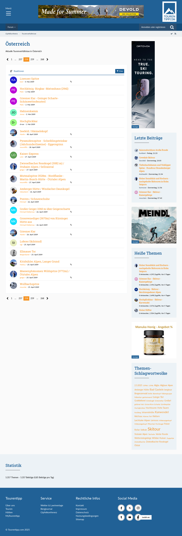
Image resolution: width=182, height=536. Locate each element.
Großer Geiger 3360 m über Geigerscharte (45, 209)
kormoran (142, 188)
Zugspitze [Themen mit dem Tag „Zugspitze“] (170, 438)
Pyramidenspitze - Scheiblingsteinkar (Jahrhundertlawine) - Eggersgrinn (43, 142)
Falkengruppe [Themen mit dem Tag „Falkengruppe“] (167, 393)
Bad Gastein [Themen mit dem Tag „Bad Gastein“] (157, 389)
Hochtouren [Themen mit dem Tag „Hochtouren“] (151, 408)
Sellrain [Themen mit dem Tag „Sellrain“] (144, 430)
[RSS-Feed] (175, 33)
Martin (22, 134)
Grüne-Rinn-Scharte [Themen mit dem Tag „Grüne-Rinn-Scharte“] (152, 404)
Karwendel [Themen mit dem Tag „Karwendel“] (162, 412)
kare (21, 82)
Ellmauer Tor (28, 251)
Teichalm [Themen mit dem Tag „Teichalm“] (151, 434)
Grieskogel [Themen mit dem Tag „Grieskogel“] (150, 401)
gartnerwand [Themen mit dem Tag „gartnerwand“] (147, 397)
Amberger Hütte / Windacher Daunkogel (45, 189)
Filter (119, 71)
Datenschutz (82, 512)
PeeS (22, 92)
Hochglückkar (29, 121)
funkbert (142, 153)
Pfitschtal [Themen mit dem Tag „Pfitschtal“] (151, 424)
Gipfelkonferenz (49, 512)
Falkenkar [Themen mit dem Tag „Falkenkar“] (138, 397)
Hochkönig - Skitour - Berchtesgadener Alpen (150, 291)
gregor (22, 170)
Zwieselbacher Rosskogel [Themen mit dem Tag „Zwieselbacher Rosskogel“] (157, 441)
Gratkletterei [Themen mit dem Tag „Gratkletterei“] (139, 400)
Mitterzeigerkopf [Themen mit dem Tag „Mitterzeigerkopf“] (140, 424)
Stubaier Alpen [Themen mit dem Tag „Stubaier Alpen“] (141, 434)
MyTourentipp (13, 515)
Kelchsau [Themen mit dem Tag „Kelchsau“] (138, 416)
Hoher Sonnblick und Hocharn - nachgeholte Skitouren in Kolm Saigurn (154, 181)
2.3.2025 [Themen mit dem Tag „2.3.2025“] (138, 385)
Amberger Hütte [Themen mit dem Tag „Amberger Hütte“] (141, 389)
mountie (23, 287)
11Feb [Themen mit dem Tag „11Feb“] (151, 385)
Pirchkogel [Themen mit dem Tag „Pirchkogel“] (159, 424)
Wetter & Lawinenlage (52, 505)
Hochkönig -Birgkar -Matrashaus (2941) (44, 88)
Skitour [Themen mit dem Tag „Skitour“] (154, 428)
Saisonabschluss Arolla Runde (153, 150)
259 (32, 59)
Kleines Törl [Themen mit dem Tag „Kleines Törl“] (147, 416)
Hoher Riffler (145, 310)
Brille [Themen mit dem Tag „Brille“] (150, 393)
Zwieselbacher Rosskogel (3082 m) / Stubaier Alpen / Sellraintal (42, 165)
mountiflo (23, 147)
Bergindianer (25, 254)
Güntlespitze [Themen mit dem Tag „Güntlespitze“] (165, 404)
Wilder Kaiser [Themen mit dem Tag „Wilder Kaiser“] (159, 437)
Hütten (9, 512)
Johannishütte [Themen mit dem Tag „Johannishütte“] (148, 412)
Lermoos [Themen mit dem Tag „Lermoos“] (154, 420)
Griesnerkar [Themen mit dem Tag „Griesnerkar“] (159, 401)
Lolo (21, 157)
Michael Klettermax (27, 212)
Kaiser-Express (29, 153)
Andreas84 (143, 174)
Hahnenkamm (29, 111)
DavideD (142, 160)
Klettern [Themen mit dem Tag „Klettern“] (156, 416)
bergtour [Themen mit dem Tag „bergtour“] (168, 389)
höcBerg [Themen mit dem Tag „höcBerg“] (137, 412)
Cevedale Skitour (147, 157)
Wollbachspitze (29, 284)
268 (42, 59)
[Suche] (172, 27)
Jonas (22, 114)
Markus (23, 264)
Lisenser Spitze (29, 78)
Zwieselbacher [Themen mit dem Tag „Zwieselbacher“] (139, 442)
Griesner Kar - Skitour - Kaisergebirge (150, 193)
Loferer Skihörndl (31, 241)
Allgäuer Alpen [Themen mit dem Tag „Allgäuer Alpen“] (166, 385)
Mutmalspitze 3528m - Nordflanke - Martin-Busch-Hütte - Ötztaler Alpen (43, 177)
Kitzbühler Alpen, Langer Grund (39, 261)
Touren (9, 508)
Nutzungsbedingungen (87, 515)
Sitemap (80, 519)
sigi (21, 244)
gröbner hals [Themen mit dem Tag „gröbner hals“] (139, 404)
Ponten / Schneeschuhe (35, 199)
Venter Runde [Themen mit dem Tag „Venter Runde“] (162, 434)
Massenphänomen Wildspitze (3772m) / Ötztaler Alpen (44, 272)
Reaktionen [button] (19, 71)
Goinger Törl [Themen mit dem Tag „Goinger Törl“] (158, 397)
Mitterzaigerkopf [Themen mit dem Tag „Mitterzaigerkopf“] (165, 420)
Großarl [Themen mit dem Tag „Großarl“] (167, 400)
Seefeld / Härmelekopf (34, 131)
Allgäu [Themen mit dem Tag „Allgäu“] (156, 385)
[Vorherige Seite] (8, 59)
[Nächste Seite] (47, 59)
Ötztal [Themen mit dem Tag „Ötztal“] (137, 445)
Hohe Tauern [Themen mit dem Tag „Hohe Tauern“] (163, 408)
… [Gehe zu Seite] (15, 59)
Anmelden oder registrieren (153, 27)
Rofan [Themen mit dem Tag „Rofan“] (137, 430)
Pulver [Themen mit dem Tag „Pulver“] (167, 424)
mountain (142, 198)
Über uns (10, 505)
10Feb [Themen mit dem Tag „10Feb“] (145, 385)
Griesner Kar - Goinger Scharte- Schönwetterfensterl (39, 99)
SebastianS (24, 192)
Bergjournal (46, 508)
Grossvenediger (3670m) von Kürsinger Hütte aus (44, 220)
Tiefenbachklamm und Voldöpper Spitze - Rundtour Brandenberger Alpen (155, 168)
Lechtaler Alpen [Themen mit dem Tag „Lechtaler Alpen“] (142, 420)
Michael (23, 202)
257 (20, 59)
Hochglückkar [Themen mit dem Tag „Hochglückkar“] (139, 408)
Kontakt (80, 505)
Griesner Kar (27, 231)
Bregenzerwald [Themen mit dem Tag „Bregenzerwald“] (141, 393)
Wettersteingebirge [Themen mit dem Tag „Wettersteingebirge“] (142, 438)
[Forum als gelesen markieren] (171, 33)
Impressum (81, 508)
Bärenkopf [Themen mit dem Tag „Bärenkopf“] (157, 393)
